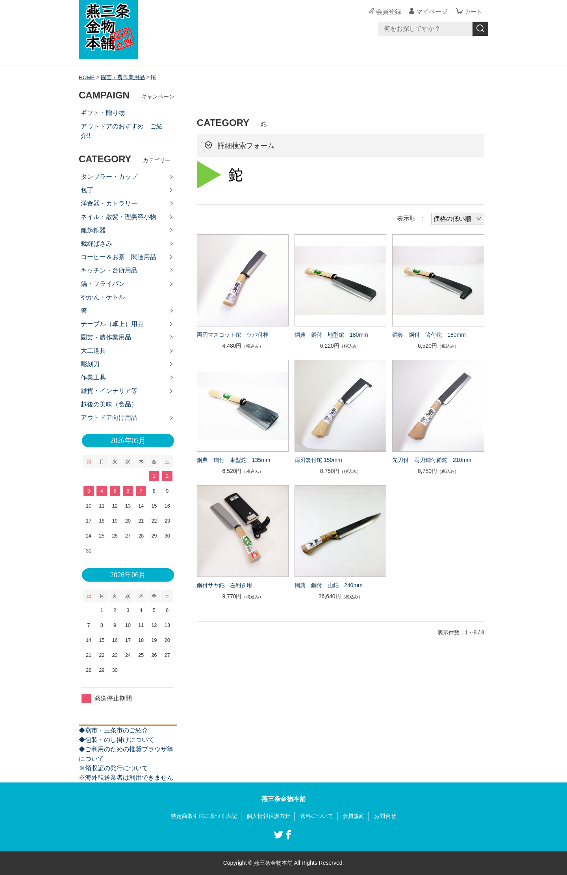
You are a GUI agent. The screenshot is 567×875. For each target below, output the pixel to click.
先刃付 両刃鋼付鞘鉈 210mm (431, 460)
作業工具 (93, 377)
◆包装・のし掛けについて (116, 739)
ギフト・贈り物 (103, 112)
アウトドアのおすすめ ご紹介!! (122, 131)
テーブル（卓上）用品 (112, 324)
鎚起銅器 (93, 230)
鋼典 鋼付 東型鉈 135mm (234, 460)
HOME (87, 77)
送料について (316, 816)
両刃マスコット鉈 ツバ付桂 (233, 334)
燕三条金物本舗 (283, 798)
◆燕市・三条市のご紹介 (113, 730)
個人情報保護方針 (268, 816)
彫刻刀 (90, 364)
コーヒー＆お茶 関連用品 (118, 257)
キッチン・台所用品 (109, 270)
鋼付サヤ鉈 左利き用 (224, 585)
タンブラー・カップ (109, 176)
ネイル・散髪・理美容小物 (118, 216)
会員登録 (387, 11)
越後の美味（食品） (109, 404)
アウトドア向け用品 (109, 417)
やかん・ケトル (103, 297)
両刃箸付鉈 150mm (318, 460)
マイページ (431, 11)
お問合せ (385, 816)
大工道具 (93, 350)
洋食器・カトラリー (109, 203)
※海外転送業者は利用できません (126, 777)
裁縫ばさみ (96, 243)
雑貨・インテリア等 (109, 390)
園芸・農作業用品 (123, 77)
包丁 (87, 190)
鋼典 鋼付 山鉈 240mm (329, 585)
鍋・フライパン (103, 283)
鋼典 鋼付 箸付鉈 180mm (429, 334)
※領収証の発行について (113, 768)
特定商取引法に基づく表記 (204, 816)
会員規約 (354, 816)
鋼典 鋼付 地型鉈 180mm (331, 334)
